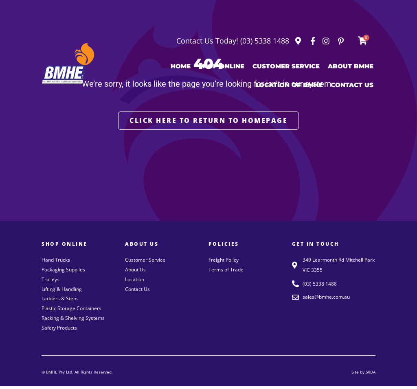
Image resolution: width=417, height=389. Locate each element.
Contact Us (352, 85)
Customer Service (286, 66)
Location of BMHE (289, 85)
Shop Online (221, 66)
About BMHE (350, 66)
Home (181, 66)
